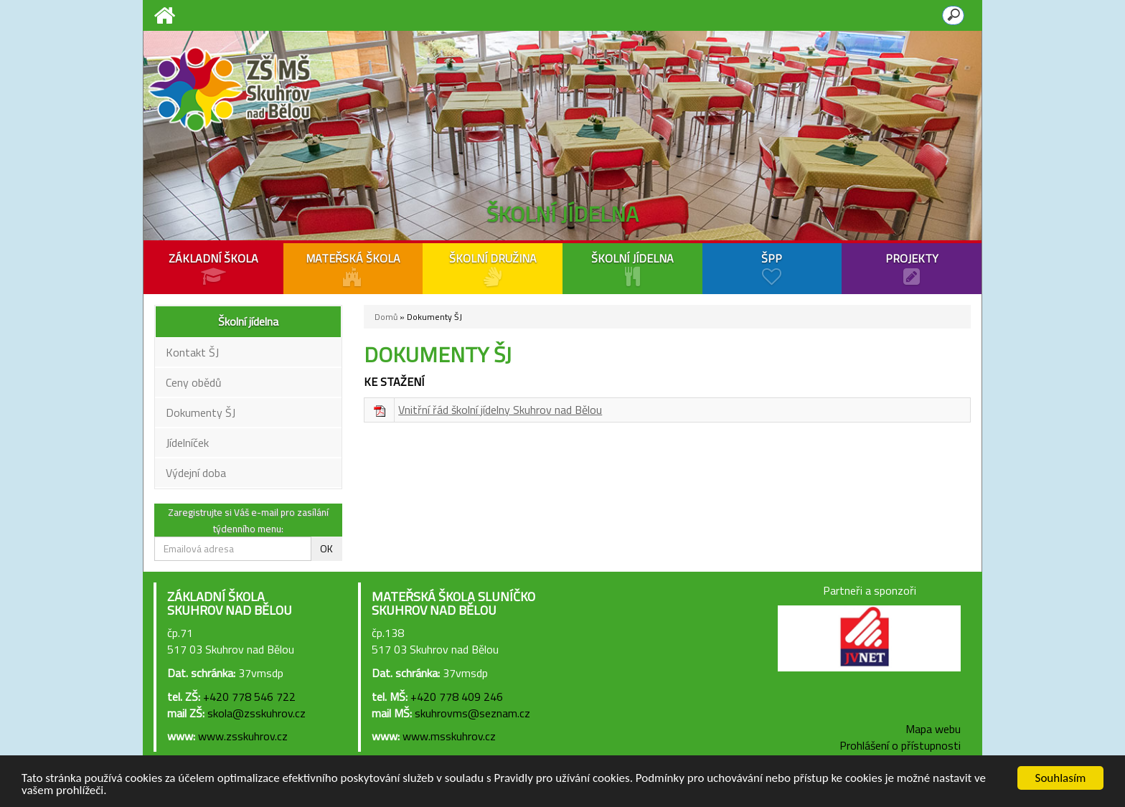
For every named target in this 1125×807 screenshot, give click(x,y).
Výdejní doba (196, 472)
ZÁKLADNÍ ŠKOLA (213, 268)
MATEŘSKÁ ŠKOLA (353, 268)
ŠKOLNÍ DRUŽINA (492, 268)
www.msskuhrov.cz (449, 736)
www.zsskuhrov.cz (243, 736)
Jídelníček (187, 442)
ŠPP (772, 268)
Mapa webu (933, 728)
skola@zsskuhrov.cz (256, 713)
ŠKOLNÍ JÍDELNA (632, 268)
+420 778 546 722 (249, 696)
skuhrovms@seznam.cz (472, 713)
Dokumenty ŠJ (200, 412)
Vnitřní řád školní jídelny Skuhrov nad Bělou (500, 409)
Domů (386, 317)
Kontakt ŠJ (192, 352)
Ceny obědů (194, 382)
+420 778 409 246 (456, 696)
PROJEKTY (911, 268)
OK (326, 548)
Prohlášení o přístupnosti (900, 745)
